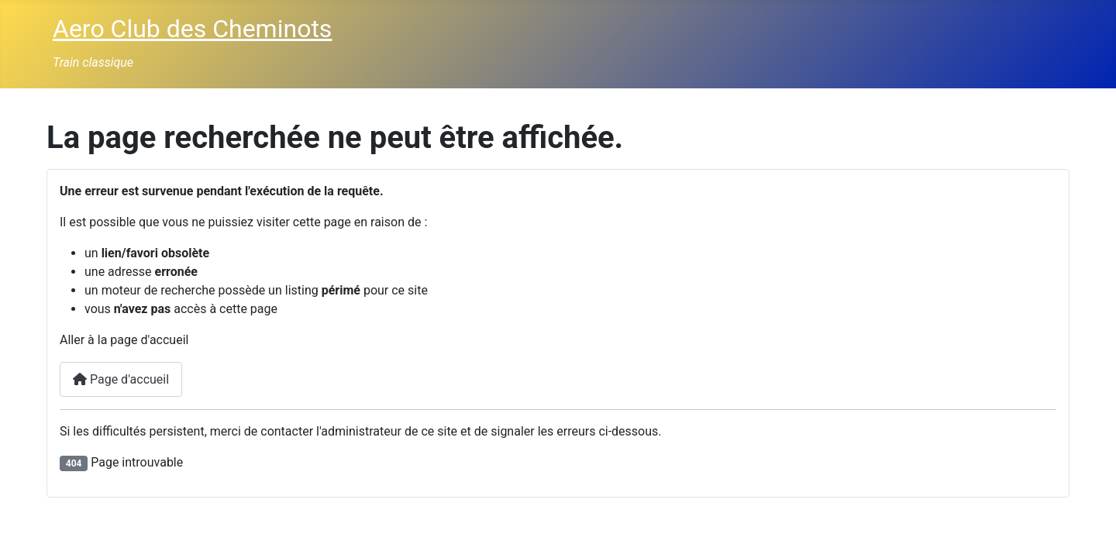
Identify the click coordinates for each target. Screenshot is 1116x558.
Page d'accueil (121, 379)
